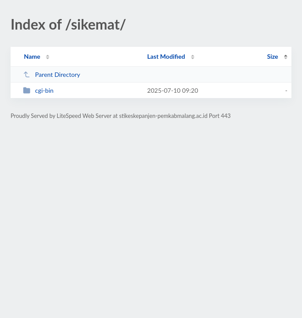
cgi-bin (38, 90)
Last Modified (166, 56)
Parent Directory (51, 74)
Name (32, 56)
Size (272, 56)
